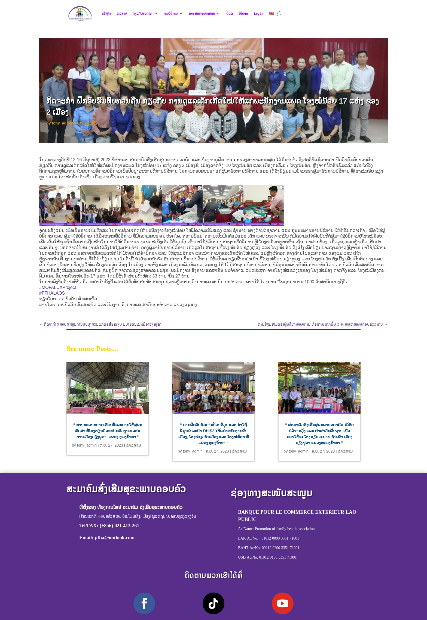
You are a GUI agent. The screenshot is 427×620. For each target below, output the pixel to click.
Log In (258, 13)
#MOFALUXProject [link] (57, 287)
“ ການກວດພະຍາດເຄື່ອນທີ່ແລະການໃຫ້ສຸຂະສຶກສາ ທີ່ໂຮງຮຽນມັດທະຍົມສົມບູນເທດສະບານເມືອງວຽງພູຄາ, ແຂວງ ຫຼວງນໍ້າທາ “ (107, 431)
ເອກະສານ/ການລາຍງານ (202, 13)
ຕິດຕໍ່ (229, 13)
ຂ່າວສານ (122, 13)
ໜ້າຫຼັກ (106, 13)
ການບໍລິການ (171, 13)
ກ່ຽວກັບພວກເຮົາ (142, 13)
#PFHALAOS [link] (52, 293)
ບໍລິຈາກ (243, 13)
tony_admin (62, 123)
